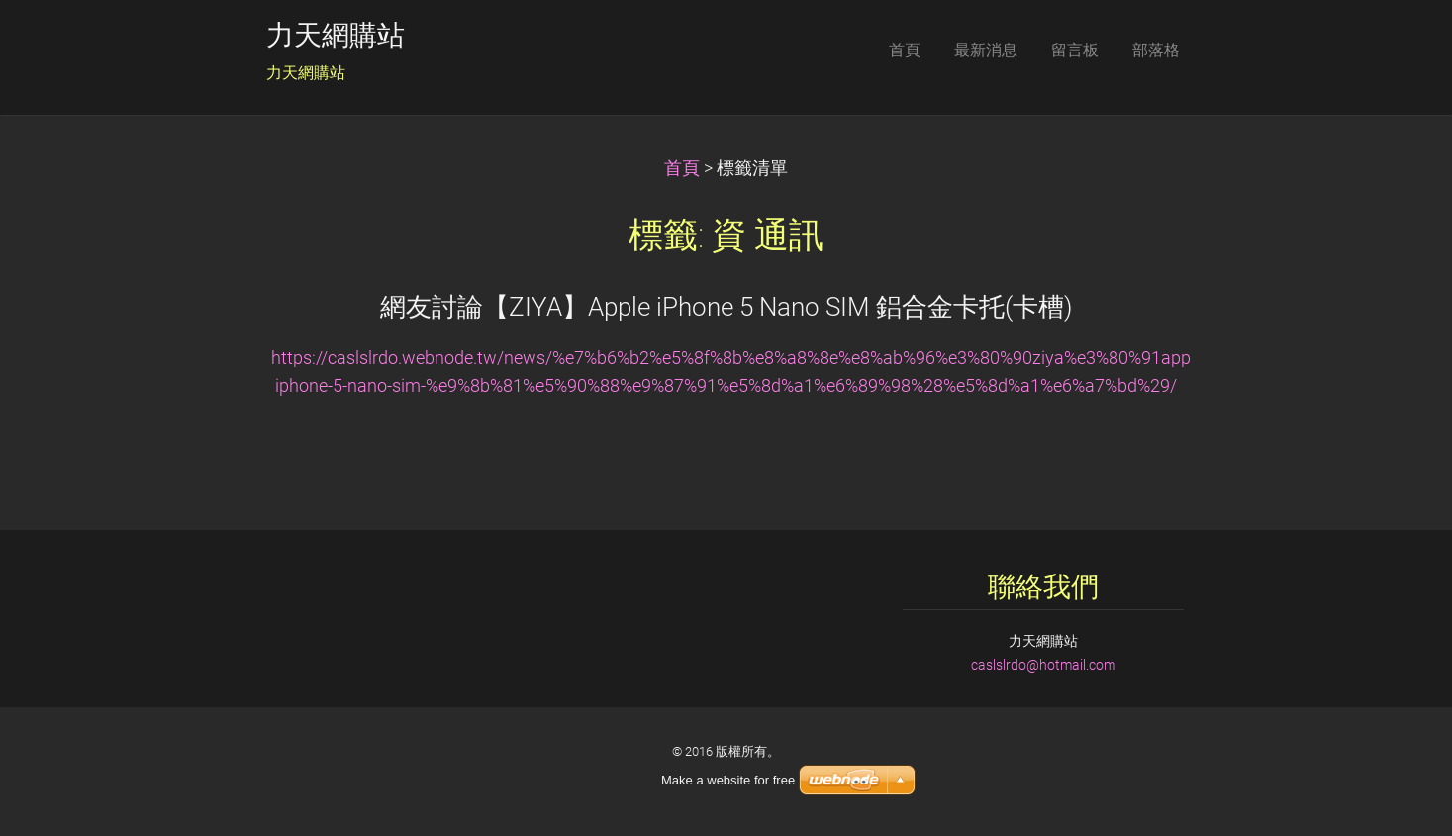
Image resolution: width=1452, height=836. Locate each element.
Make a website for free (728, 780)
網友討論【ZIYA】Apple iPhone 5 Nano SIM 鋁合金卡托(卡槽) (726, 307)
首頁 (682, 168)
